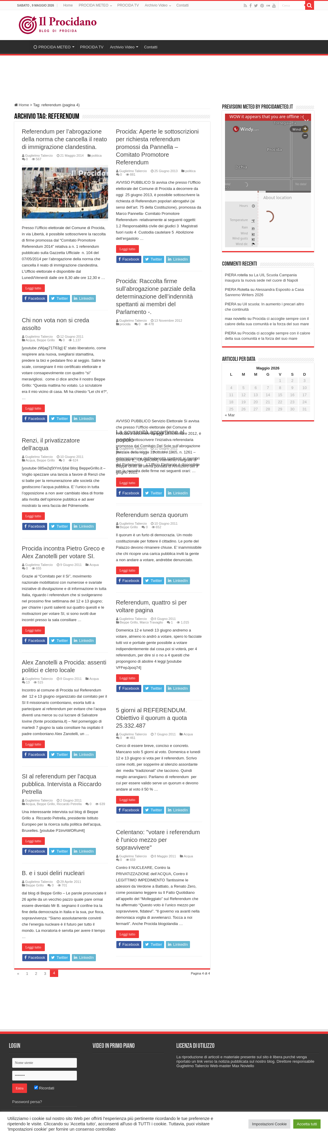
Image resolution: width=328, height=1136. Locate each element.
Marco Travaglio (151, 622)
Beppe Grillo (46, 340)
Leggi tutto (33, 288)
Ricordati (44, 1088)
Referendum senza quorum (152, 515)
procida (125, 324)
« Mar (230, 415)
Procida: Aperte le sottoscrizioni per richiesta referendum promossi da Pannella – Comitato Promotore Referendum (157, 147)
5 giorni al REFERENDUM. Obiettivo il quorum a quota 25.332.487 (151, 718)
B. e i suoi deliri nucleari (53, 873)
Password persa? (27, 1101)
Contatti (182, 5)
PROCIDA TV (128, 5)
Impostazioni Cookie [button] (269, 1124)
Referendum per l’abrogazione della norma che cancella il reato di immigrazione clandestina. (64, 139)
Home (68, 5)
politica (96, 155)
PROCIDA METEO (93, 5)
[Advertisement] (164, 76)
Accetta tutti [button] (307, 1124)
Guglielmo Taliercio (39, 155)
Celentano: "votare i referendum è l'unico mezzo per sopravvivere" (158, 840)
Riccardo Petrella (69, 804)
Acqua (30, 340)
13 (28, 682)
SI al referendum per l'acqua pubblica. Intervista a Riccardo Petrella (62, 784)
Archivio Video (156, 5)
